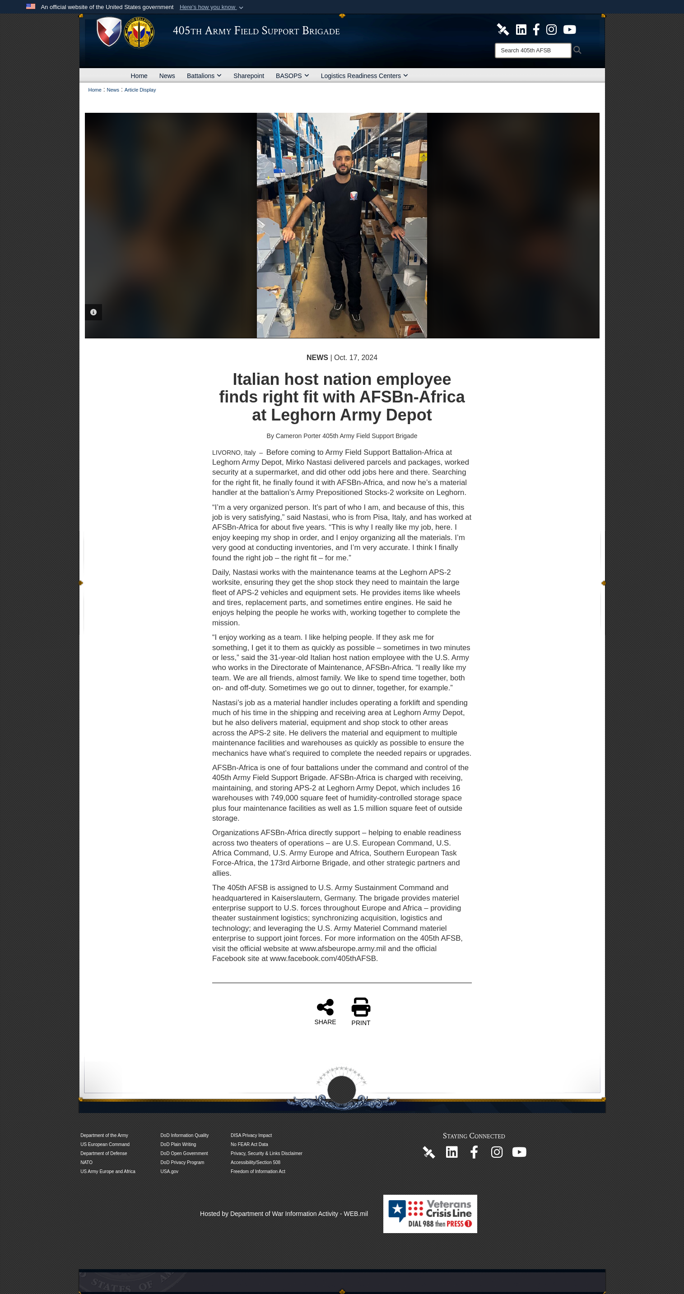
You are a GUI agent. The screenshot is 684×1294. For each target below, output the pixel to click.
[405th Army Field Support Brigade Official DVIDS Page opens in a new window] (429, 1151)
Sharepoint (248, 75)
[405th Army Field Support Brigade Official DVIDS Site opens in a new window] (503, 28)
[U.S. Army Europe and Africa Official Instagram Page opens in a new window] (551, 28)
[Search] (533, 50)
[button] (212, 7)
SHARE (325, 1012)
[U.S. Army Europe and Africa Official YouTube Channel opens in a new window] (569, 28)
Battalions (204, 75)
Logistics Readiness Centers (364, 75)
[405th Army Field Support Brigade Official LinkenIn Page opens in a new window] (451, 1154)
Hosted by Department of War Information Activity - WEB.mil (284, 1213)
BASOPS (292, 75)
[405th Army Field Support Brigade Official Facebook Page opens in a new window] (536, 28)
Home (139, 75)
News (167, 75)
